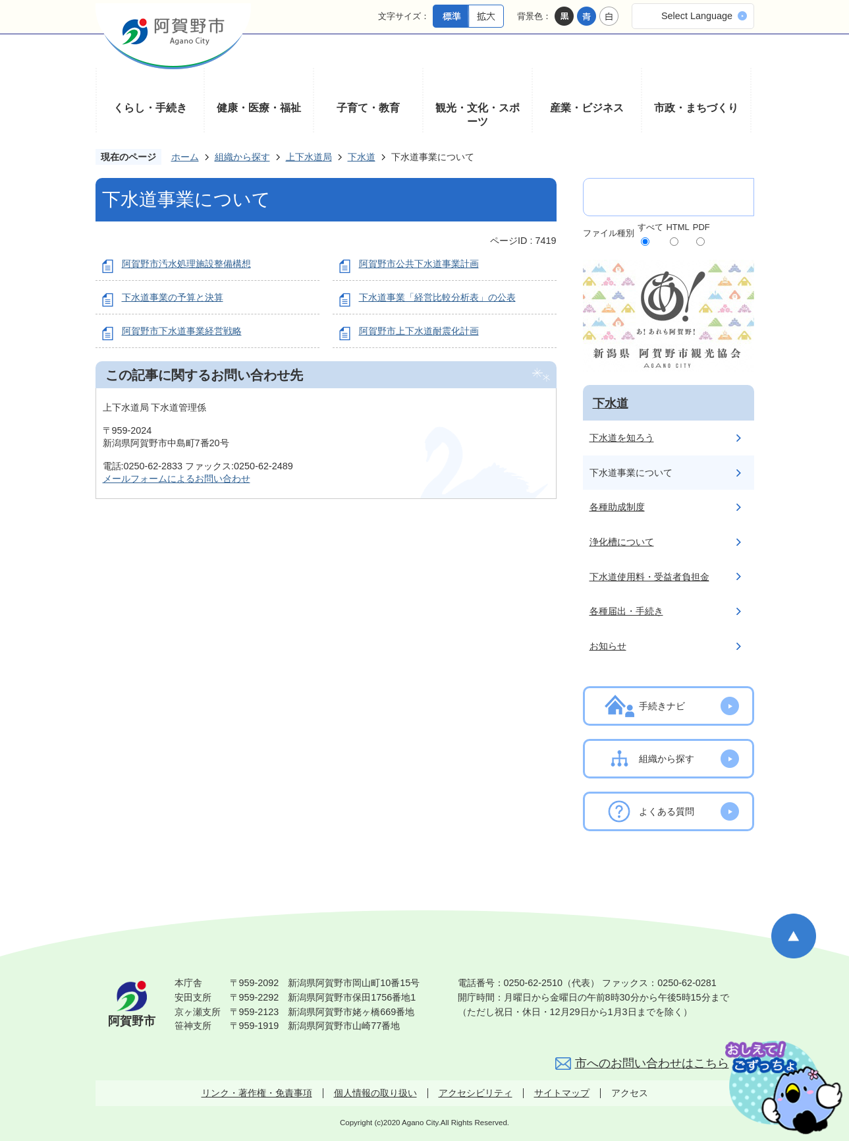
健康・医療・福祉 (259, 107)
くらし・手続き (150, 107)
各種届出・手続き (626, 611)
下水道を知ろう (621, 437)
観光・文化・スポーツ (477, 115)
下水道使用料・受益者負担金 (649, 576)
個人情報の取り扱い (375, 1092)
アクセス (629, 1092)
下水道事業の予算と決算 (172, 297)
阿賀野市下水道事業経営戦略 (182, 331)
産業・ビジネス (587, 107)
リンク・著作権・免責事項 (257, 1092)
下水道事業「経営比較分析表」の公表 (437, 297)
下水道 (361, 157)
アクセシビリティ (475, 1092)
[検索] (654, 197)
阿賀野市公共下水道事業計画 (419, 263)
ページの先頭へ (793, 936)
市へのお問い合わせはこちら (652, 1063)
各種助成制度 (617, 507)
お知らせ (607, 646)
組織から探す (242, 157)
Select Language (696, 16)
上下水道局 (309, 157)
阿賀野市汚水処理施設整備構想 (186, 263)
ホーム (185, 157)
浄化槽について (621, 542)
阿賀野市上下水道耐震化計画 (419, 331)
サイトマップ (561, 1092)
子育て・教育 (368, 107)
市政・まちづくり (696, 107)
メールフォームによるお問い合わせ (176, 478)
